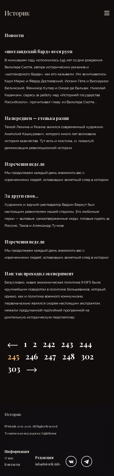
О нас (9, 458)
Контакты (12, 464)
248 (68, 356)
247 (50, 356)
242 (49, 344)
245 (13, 356)
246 (32, 356)
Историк (17, 13)
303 (14, 369)
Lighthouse (49, 433)
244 (85, 344)
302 (87, 356)
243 (67, 344)
